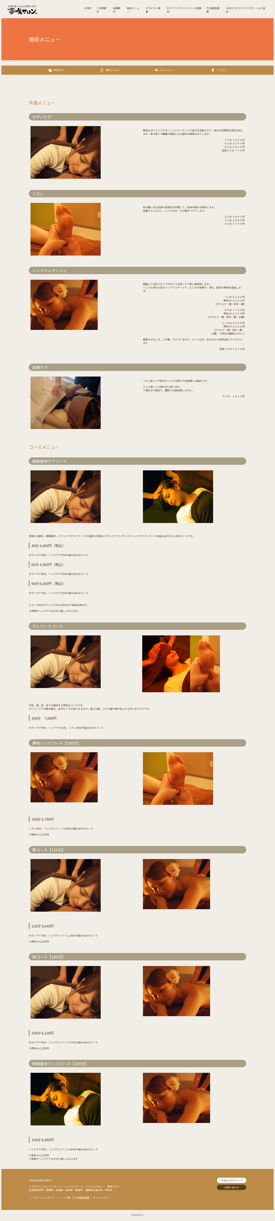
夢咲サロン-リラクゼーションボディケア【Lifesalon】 (44, 10)
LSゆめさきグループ (231, 1180)
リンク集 (66, 1197)
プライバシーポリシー (44, 1197)
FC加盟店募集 (81, 1197)
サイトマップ (100, 1197)
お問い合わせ (231, 1187)
